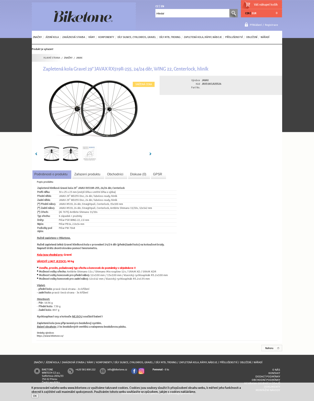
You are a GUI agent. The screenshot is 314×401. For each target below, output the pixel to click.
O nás (276, 369)
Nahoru (269, 348)
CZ (156, 6)
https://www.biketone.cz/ (50, 335)
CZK (247, 13)
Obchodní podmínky (266, 380)
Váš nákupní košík (266, 5)
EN (162, 6)
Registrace (271, 25)
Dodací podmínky (267, 376)
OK (35, 395)
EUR (254, 13)
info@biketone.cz (117, 369)
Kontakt (274, 373)
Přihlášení (256, 25)
